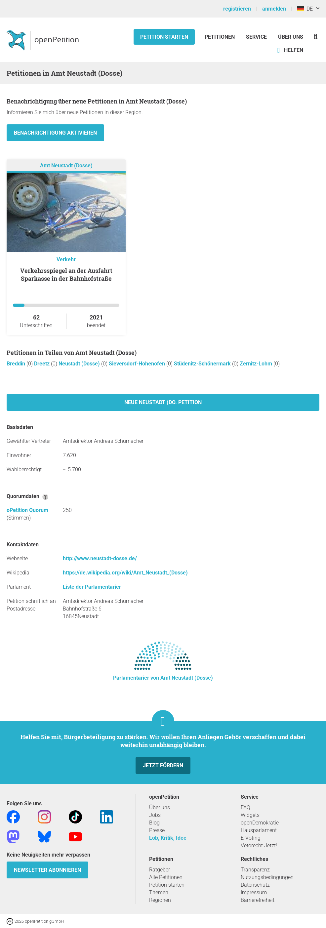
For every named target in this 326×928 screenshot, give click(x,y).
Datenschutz (255, 885)
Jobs (155, 815)
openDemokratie (260, 823)
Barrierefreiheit (257, 900)
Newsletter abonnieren (47, 870)
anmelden (274, 9)
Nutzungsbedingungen (267, 877)
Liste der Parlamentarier (92, 587)
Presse (157, 830)
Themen (158, 892)
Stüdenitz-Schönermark (203, 363)
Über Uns (290, 37)
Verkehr (66, 259)
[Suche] (315, 36)
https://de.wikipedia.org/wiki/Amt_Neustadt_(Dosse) (125, 572)
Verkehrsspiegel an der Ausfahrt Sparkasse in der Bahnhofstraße (66, 274)
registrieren (237, 9)
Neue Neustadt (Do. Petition (163, 402)
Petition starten (164, 37)
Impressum (254, 892)
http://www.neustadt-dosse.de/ (100, 558)
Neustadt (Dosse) (80, 363)
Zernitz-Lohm (256, 363)
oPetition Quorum (27, 510)
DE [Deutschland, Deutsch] (305, 9)
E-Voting (251, 838)
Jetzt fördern (163, 765)
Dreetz (42, 363)
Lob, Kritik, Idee (167, 838)
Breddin (16, 363)
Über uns (159, 807)
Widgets (250, 815)
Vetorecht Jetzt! (259, 845)
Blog (154, 823)
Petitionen (220, 37)
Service (256, 37)
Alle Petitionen (166, 877)
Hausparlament (259, 830)
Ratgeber (159, 869)
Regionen (160, 900)
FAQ (245, 807)
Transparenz (255, 869)
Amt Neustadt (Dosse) (66, 165)
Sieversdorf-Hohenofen (137, 363)
